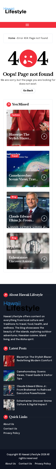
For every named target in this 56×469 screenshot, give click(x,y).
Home (11, 38)
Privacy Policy (12, 433)
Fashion (16, 115)
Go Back (28, 90)
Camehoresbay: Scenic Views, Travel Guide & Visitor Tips (24, 179)
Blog (14, 197)
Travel (15, 156)
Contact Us (10, 429)
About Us (9, 424)
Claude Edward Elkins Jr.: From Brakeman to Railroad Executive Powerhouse (34, 390)
